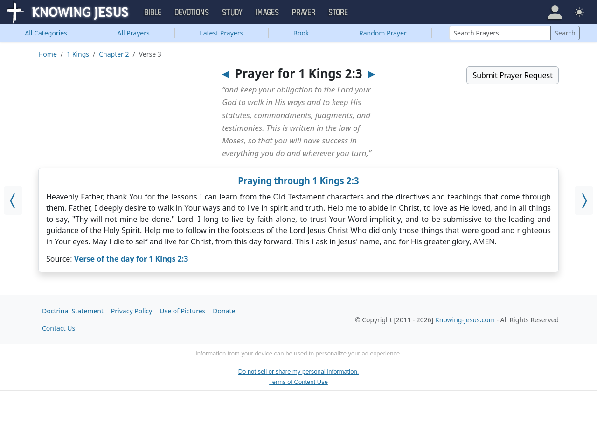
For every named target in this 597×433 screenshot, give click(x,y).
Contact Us (58, 328)
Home (47, 54)
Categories (46, 32)
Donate (224, 310)
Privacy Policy (131, 310)
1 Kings (78, 54)
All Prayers (134, 32)
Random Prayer (383, 32)
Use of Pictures (182, 310)
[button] (555, 12)
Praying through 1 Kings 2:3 (298, 181)
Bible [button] (153, 12)
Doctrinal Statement (73, 310)
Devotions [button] (192, 12)
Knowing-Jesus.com (465, 319)
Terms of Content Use (298, 381)
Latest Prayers (221, 32)
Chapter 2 (114, 54)
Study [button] (232, 12)
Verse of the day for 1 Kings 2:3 (131, 259)
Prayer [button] (304, 12)
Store (338, 12)
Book (301, 32)
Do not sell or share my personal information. (298, 371)
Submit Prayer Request (512, 75)
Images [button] (267, 12)
